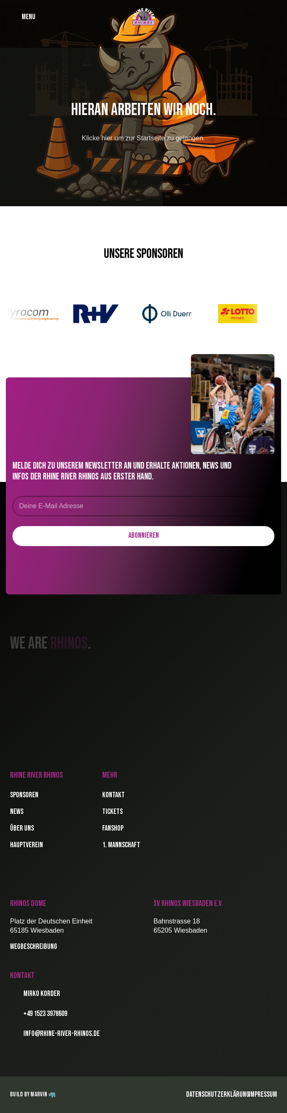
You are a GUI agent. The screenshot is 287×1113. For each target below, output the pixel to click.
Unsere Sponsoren (143, 254)
